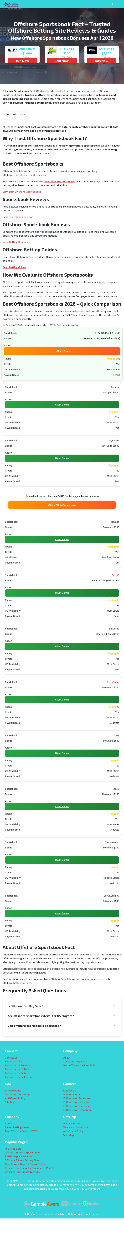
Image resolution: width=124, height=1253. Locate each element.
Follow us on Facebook (18, 1065)
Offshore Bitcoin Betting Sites (22, 1160)
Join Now (22, 61)
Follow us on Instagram (18, 1076)
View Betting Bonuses (15, 241)
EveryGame (113, 682)
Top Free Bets (13, 1148)
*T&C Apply (27, 57)
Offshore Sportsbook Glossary (22, 1171)
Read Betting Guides (14, 267)
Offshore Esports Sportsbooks (23, 1152)
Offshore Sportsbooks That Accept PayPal (29, 1167)
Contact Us (11, 1057)
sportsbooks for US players (29, 174)
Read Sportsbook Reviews (18, 216)
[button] (62, 1006)
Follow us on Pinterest (18, 1073)
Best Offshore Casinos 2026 (79, 1065)
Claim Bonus (62, 404)
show (22, 114)
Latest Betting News (75, 1061)
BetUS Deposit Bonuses (19, 1156)
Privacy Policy (13, 1090)
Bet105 (115, 575)
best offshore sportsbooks (59, 181)
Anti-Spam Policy (15, 1098)
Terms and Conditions (17, 1094)
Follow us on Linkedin (17, 1069)
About (66, 1057)
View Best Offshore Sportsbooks (22, 191)
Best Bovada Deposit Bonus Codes (25, 1164)
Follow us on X (13, 1061)
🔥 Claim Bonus (61, 351)
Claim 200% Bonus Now (62, 505)
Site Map (10, 1102)
